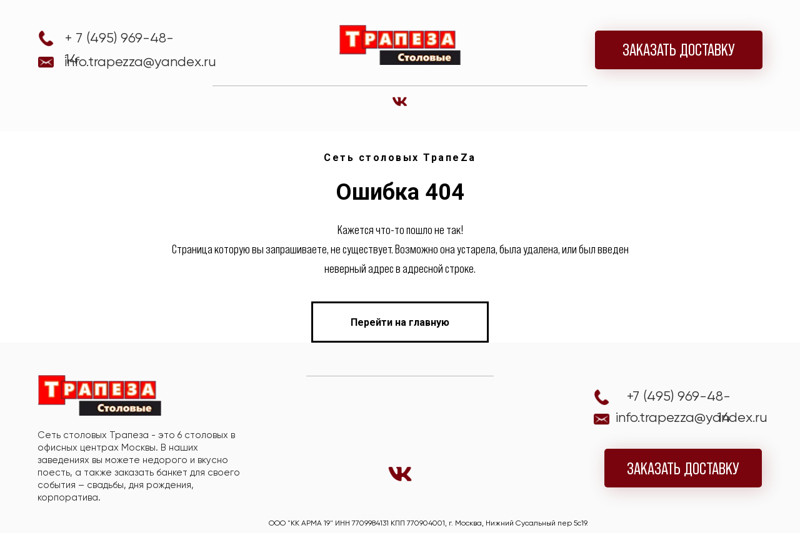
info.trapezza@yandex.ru (140, 61)
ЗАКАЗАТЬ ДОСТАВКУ (678, 49)
